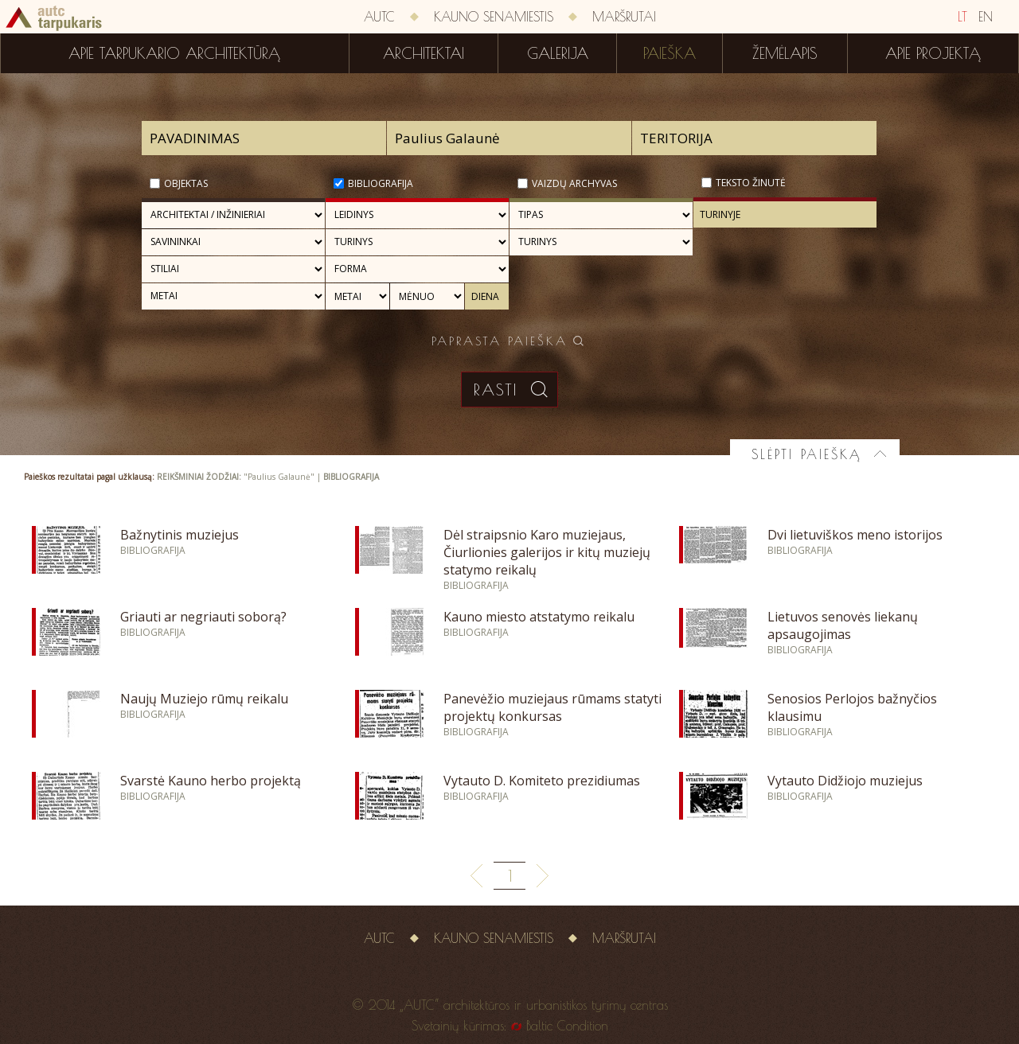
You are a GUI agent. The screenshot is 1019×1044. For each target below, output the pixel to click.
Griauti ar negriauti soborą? (203, 616)
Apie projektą (933, 53)
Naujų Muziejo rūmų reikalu (204, 698)
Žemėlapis (785, 53)
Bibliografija (380, 183)
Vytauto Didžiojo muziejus (845, 780)
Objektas (186, 183)
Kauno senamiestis (493, 17)
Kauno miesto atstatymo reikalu (538, 616)
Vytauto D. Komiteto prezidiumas (541, 780)
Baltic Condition (567, 1026)
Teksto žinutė (751, 182)
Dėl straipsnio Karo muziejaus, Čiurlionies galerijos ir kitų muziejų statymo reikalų (546, 552)
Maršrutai (624, 17)
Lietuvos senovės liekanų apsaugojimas (842, 625)
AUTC (379, 17)
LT (962, 17)
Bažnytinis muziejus (179, 534)
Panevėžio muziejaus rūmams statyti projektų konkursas (552, 707)
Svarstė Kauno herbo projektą (210, 780)
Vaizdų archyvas (574, 183)
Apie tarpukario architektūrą (174, 53)
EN (985, 17)
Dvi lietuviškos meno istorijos (855, 534)
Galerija (557, 53)
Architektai (423, 53)
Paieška (669, 53)
